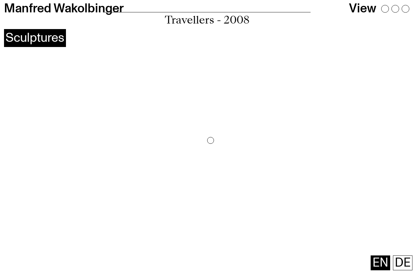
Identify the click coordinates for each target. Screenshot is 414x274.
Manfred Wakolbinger (64, 8)
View (362, 8)
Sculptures (35, 37)
